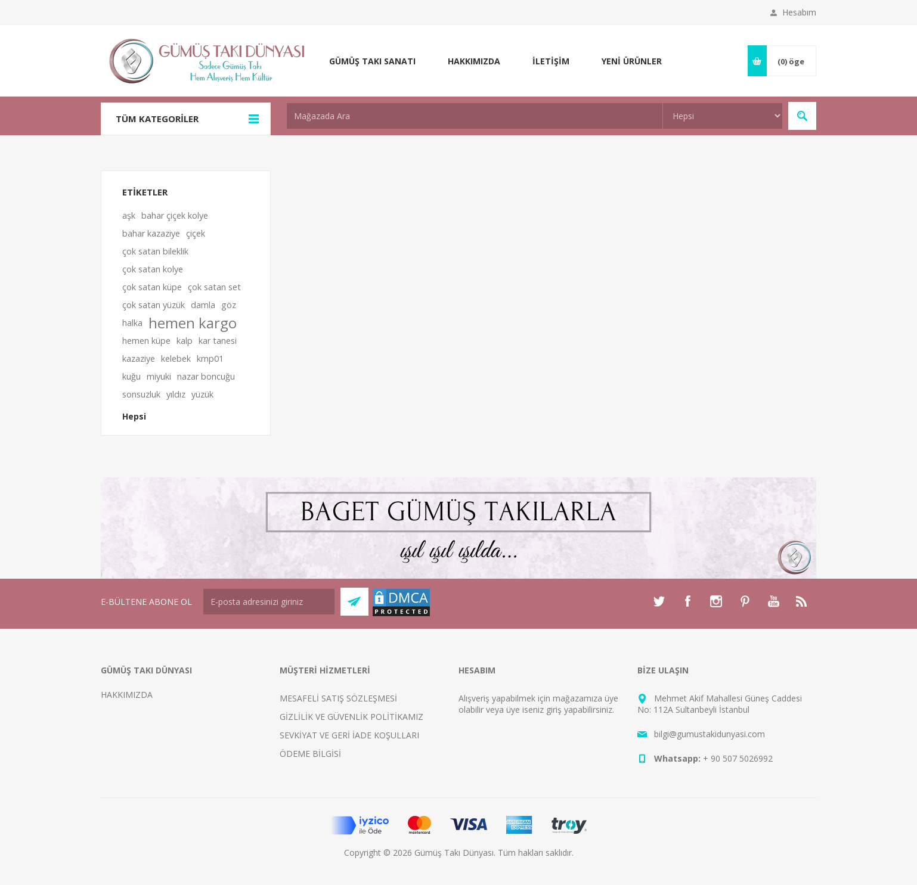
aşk (128, 215)
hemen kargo (192, 323)
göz (228, 304)
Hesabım (799, 12)
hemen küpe (146, 340)
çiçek (195, 233)
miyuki (159, 376)
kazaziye (138, 358)
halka (132, 322)
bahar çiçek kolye (174, 215)
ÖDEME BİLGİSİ (310, 753)
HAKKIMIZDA (127, 694)
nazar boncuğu (206, 376)
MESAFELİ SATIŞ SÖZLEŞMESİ (338, 698)
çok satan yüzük (153, 304)
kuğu (131, 376)
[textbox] (474, 116)
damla (203, 304)
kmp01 (210, 358)
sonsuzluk (141, 394)
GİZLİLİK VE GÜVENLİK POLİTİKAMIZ (351, 716)
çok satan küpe (152, 287)
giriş (554, 709)
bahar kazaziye (151, 233)
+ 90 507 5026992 (738, 758)
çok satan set (214, 287)
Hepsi (134, 416)
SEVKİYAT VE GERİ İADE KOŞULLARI (349, 735)
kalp (184, 340)
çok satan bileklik (155, 251)
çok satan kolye (152, 269)
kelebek (176, 358)
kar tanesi (218, 340)
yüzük (202, 394)
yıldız (175, 394)
